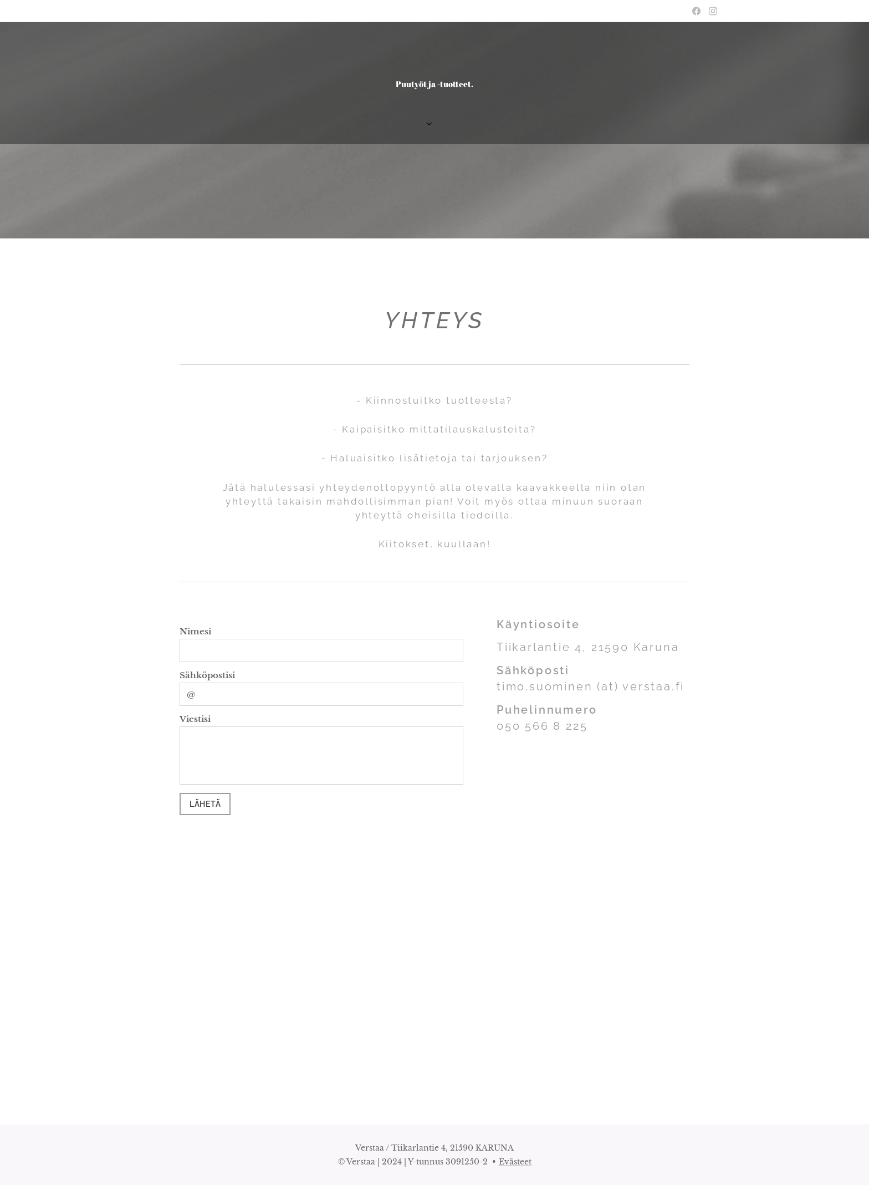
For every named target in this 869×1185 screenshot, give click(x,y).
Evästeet (515, 1162)
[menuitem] (409, 125)
